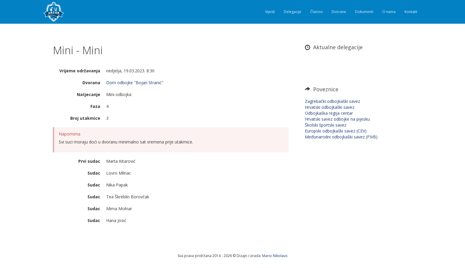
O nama (389, 11)
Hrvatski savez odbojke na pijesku (337, 119)
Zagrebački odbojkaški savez (332, 101)
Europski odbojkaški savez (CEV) (336, 131)
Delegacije (292, 11)
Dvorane (339, 11)
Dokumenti (364, 11)
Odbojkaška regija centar (329, 113)
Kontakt (411, 11)
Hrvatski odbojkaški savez (329, 107)
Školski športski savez (325, 125)
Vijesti (270, 11)
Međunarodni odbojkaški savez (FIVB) (341, 137)
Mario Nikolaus (274, 255)
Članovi (316, 11)
